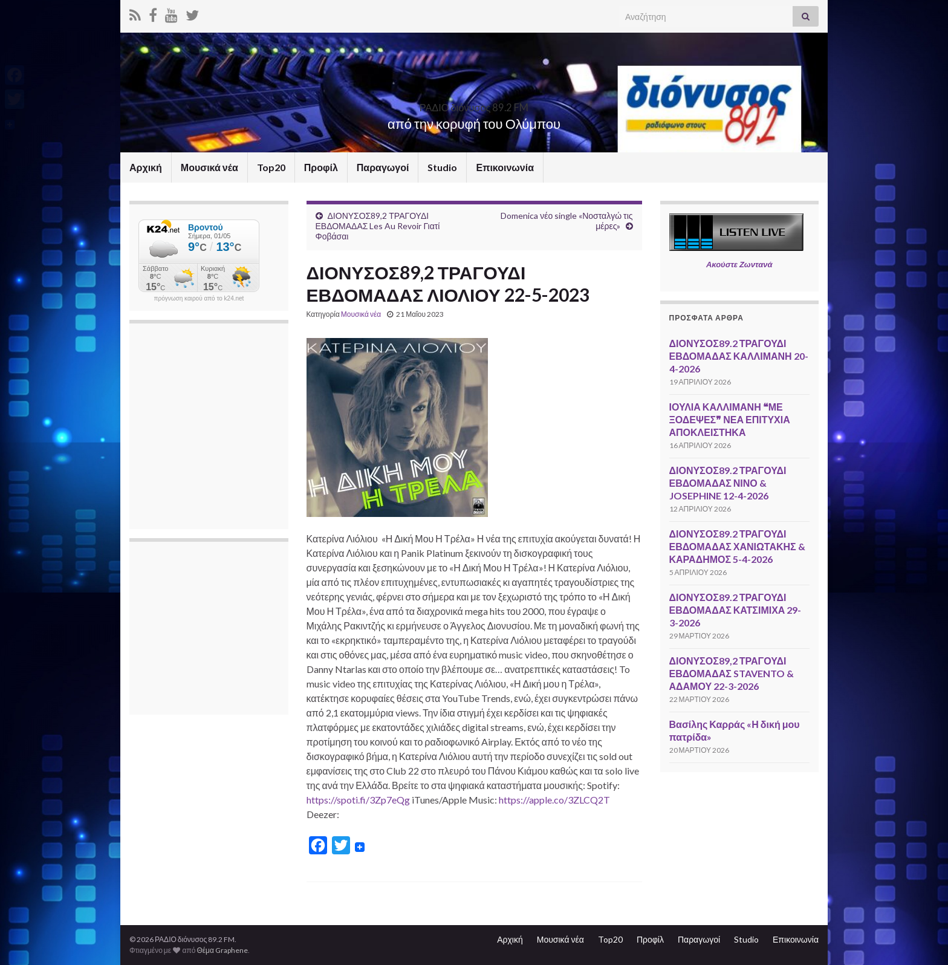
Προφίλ (321, 167)
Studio (442, 167)
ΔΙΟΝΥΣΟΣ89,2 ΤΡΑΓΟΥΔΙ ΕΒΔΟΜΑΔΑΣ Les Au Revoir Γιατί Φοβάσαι (378, 225)
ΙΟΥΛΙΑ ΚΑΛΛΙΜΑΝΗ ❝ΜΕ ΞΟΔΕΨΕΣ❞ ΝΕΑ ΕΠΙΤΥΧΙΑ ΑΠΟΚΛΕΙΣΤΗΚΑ (729, 419)
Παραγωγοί (383, 167)
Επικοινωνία (505, 167)
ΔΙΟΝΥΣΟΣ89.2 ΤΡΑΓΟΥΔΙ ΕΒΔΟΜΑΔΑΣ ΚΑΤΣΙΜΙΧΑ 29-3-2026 (735, 609)
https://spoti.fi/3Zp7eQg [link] (358, 799)
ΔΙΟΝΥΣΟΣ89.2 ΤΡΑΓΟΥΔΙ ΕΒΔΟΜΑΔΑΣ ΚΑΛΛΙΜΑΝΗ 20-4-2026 (738, 355)
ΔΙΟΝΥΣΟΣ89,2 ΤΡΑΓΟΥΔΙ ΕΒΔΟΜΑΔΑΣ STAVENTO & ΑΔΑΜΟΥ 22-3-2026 (731, 673)
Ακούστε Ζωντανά (739, 264)
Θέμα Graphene (222, 950)
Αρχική (145, 167)
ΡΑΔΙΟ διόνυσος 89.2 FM (474, 103)
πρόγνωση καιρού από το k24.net (199, 299)
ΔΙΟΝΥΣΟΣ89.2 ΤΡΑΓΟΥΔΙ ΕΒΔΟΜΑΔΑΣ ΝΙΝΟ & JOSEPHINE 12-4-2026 (728, 482)
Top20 (271, 167)
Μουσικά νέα (209, 167)
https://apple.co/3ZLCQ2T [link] (554, 799)
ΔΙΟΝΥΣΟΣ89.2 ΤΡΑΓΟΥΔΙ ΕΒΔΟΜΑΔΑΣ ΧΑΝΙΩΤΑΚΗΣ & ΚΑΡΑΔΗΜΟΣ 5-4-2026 (737, 546)
